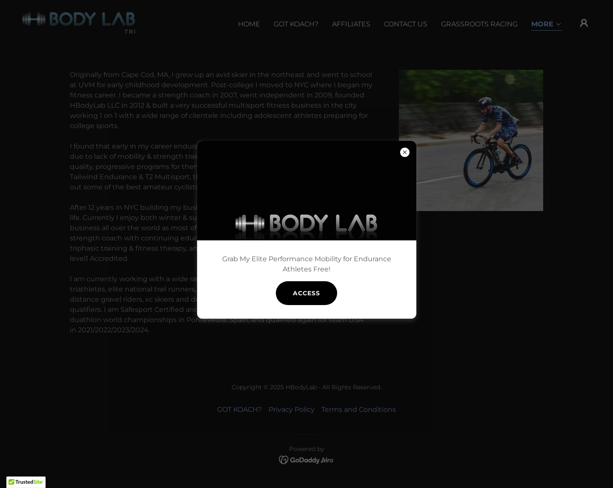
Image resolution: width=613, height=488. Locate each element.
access (306, 293)
